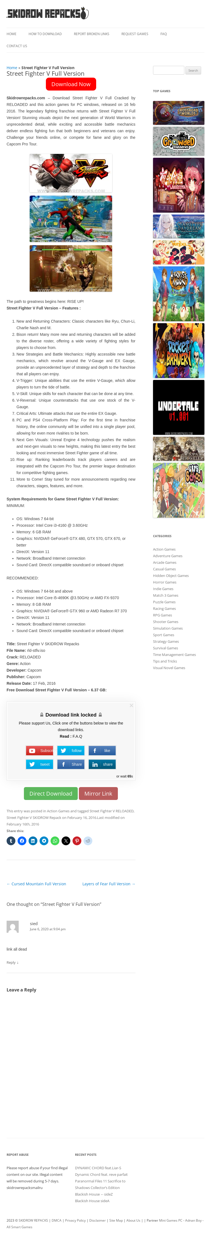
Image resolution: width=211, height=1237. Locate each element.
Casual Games (164, 569)
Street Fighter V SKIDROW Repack (34, 817)
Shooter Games (165, 621)
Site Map (116, 1220)
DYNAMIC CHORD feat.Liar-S (98, 1167)
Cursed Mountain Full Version (36, 883)
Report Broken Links (91, 34)
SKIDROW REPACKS (33, 1220)
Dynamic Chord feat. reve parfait (101, 1174)
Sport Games (163, 634)
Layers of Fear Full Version (108, 883)
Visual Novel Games (169, 667)
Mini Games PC (170, 1220)
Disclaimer (97, 1220)
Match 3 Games (165, 595)
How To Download (45, 34)
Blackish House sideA (92, 1200)
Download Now (71, 84)
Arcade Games (164, 562)
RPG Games (162, 615)
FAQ (163, 34)
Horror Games (164, 582)
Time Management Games (174, 654)
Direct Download (50, 793)
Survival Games (165, 648)
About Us (133, 1220)
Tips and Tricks (165, 661)
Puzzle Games (164, 601)
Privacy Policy (75, 1220)
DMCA (57, 1220)
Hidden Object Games (171, 575)
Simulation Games (168, 628)
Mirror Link (98, 793)
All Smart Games (19, 1227)
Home (11, 34)
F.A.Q (77, 736)
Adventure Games (167, 555)
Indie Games (163, 588)
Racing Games (164, 608)
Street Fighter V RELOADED (112, 810)
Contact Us (17, 46)
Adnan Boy (193, 1220)
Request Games (134, 34)
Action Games (58, 810)
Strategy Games (166, 641)
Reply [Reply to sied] (11, 962)
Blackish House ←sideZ (94, 1194)
